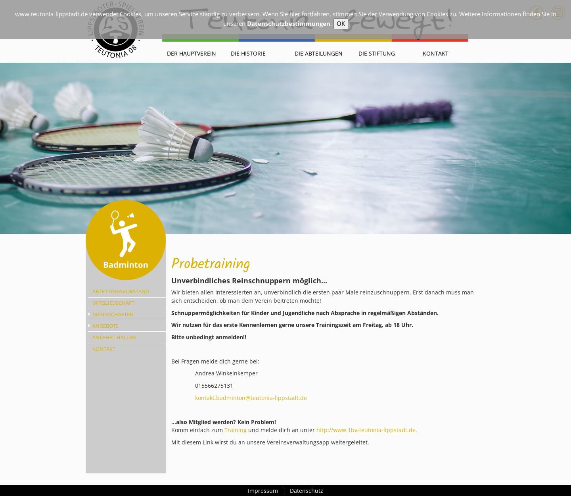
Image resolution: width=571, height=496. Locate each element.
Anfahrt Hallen (114, 337)
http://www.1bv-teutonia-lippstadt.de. (367, 430)
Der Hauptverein (191, 53)
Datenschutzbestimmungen (288, 23)
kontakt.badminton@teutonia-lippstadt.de (251, 398)
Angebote (105, 325)
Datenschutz (306, 490)
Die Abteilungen (319, 53)
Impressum (263, 490)
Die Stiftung (376, 53)
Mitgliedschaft (113, 302)
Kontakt (435, 53)
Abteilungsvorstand (120, 291)
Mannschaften (113, 314)
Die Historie (248, 53)
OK (341, 23)
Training (236, 430)
